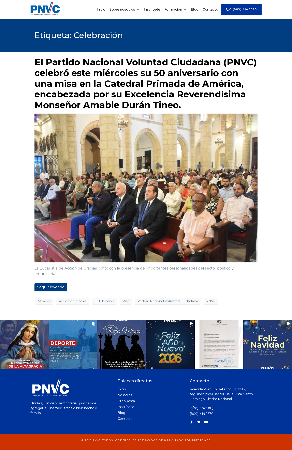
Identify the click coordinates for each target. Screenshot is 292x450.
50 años (44, 301)
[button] (124, 9)
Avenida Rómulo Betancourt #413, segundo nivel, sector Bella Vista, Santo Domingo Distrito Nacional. (221, 394)
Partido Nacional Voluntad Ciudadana (167, 301)
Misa (125, 301)
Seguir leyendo (50, 287)
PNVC (211, 301)
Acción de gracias (72, 301)
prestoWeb (201, 440)
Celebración (104, 301)
